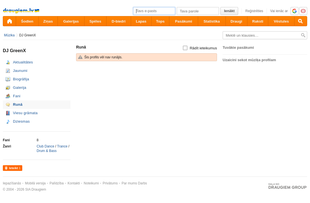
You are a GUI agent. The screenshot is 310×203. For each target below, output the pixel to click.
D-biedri (118, 21)
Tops (160, 21)
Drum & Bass (47, 151)
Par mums (129, 183)
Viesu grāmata (25, 113)
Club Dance (45, 146)
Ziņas (48, 21)
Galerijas (71, 21)
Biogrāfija (21, 79)
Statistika (211, 21)
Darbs (142, 183)
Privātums (110, 183)
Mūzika (9, 35)
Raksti (257, 21)
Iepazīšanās (12, 183)
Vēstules (281, 21)
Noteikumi (91, 183)
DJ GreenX (27, 35)
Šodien (27, 21)
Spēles (95, 21)
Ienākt (229, 11)
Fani (17, 96)
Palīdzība (57, 183)
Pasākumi (183, 21)
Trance (62, 146)
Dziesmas (21, 121)
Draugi (236, 21)
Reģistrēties (254, 11)
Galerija (19, 87)
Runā (18, 104)
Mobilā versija (35, 183)
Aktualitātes (23, 62)
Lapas (141, 21)
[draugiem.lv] (9, 21)
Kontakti (74, 183)
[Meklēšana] (300, 21)
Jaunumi (20, 71)
